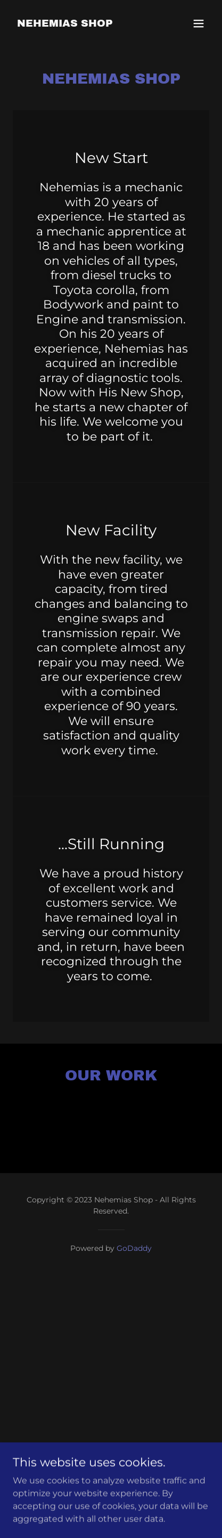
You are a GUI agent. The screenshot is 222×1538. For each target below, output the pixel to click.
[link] (65, 24)
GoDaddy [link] (134, 1248)
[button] (198, 23)
